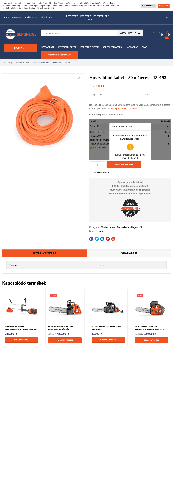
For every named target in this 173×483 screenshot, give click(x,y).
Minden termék (22, 63)
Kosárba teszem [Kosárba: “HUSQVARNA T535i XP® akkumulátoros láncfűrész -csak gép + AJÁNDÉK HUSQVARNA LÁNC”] (151, 340)
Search (139, 33)
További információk (44, 253)
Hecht (100, 231)
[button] (79, 78)
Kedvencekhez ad (101, 173)
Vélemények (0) (129, 253)
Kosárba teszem (124, 165)
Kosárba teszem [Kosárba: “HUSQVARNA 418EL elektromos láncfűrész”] (108, 340)
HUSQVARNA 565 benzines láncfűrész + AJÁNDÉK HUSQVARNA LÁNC (60, 329)
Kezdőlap (8, 63)
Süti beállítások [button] (148, 6)
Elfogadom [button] (163, 6)
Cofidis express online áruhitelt (122, 108)
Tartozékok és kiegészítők (129, 227)
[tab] (44, 253)
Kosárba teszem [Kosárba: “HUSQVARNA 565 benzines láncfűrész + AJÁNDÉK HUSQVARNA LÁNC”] (65, 340)
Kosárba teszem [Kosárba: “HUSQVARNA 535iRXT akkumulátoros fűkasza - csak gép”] (21, 340)
